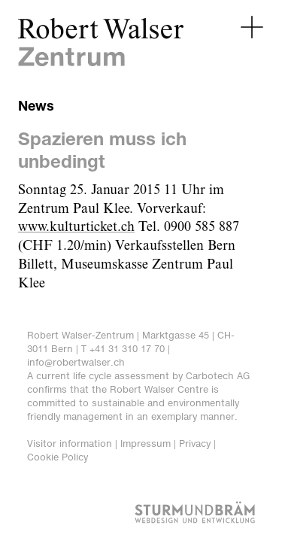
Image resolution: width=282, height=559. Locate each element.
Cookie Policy (57, 457)
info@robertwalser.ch (76, 362)
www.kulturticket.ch (76, 227)
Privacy (195, 443)
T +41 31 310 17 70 (123, 348)
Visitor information (69, 443)
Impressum (145, 443)
